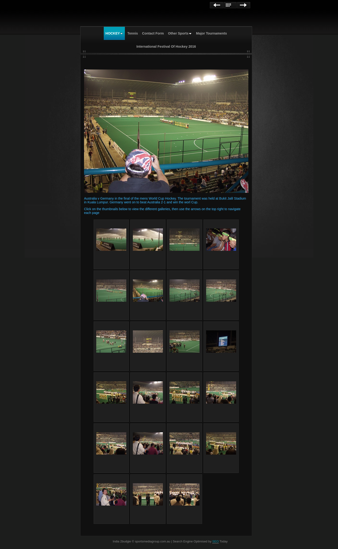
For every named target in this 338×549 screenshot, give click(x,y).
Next (243, 5)
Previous (216, 5)
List (230, 5)
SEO (215, 541)
